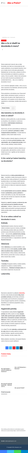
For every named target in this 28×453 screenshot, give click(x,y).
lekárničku (22, 293)
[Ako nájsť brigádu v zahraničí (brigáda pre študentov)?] (7, 362)
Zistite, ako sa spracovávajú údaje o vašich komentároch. (13, 430)
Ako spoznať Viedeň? (19, 387)
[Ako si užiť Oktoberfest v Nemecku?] (21, 362)
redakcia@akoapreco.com (10, 441)
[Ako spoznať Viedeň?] (21, 380)
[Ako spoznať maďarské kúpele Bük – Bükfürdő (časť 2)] (7, 378)
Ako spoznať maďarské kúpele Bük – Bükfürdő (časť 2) (6, 385)
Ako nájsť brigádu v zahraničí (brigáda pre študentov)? (6, 370)
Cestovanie (12, 37)
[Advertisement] (14, 21)
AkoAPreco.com (5, 37)
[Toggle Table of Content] (12, 108)
